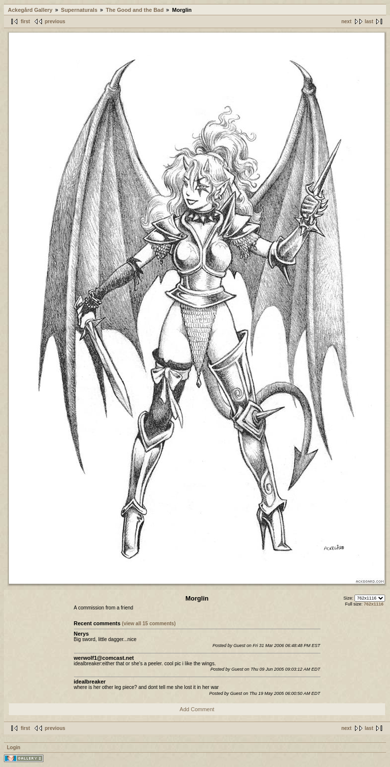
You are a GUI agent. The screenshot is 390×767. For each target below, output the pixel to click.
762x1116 (374, 604)
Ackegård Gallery (30, 10)
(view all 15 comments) (149, 623)
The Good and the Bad (135, 10)
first (25, 21)
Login (13, 747)
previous (55, 21)
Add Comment (196, 709)
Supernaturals (79, 10)
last (369, 21)
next (346, 21)
